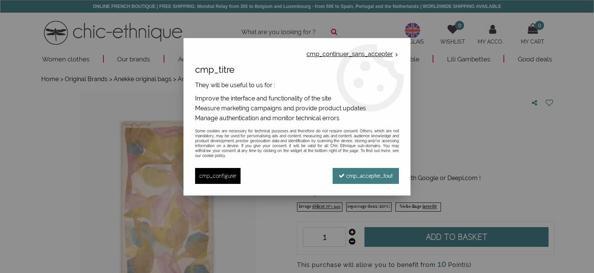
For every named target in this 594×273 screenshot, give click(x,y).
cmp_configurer (217, 176)
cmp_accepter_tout (366, 176)
